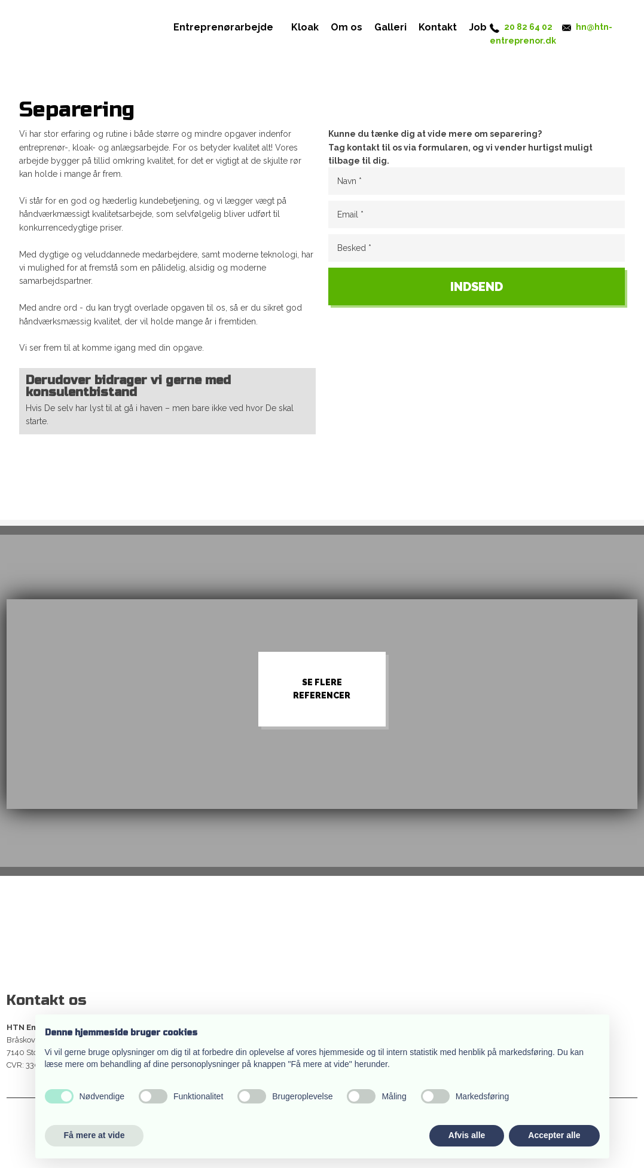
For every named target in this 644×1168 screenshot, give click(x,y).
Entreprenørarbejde (223, 27)
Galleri (390, 27)
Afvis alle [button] (466, 1135)
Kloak (305, 27)
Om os (346, 27)
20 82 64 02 (528, 27)
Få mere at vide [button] (94, 1135)
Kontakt (438, 27)
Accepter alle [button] (554, 1135)
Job (478, 27)
